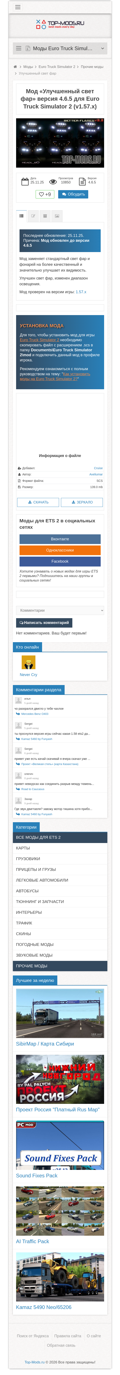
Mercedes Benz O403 (35, 713)
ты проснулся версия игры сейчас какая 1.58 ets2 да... (52, 733)
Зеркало (82, 502)
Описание (21, 216)
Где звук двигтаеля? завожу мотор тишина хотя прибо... (53, 809)
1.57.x (81, 292)
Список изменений (33, 216)
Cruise (98, 468)
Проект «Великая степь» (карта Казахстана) (50, 764)
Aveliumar (96, 474)
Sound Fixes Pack (37, 1175)
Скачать (38, 502)
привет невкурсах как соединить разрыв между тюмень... (54, 784)
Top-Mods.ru (34, 1362)
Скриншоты (57, 216)
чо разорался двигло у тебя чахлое (39, 708)
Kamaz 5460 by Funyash (36, 739)
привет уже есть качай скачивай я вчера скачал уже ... (52, 758)
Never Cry (28, 675)
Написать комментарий (46, 623)
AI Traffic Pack (32, 1241)
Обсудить (73, 194)
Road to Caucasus (32, 789)
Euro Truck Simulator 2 (39, 340)
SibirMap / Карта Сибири (45, 1044)
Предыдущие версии (45, 216)
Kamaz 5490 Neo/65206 (44, 1307)
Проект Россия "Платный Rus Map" (58, 1109)
